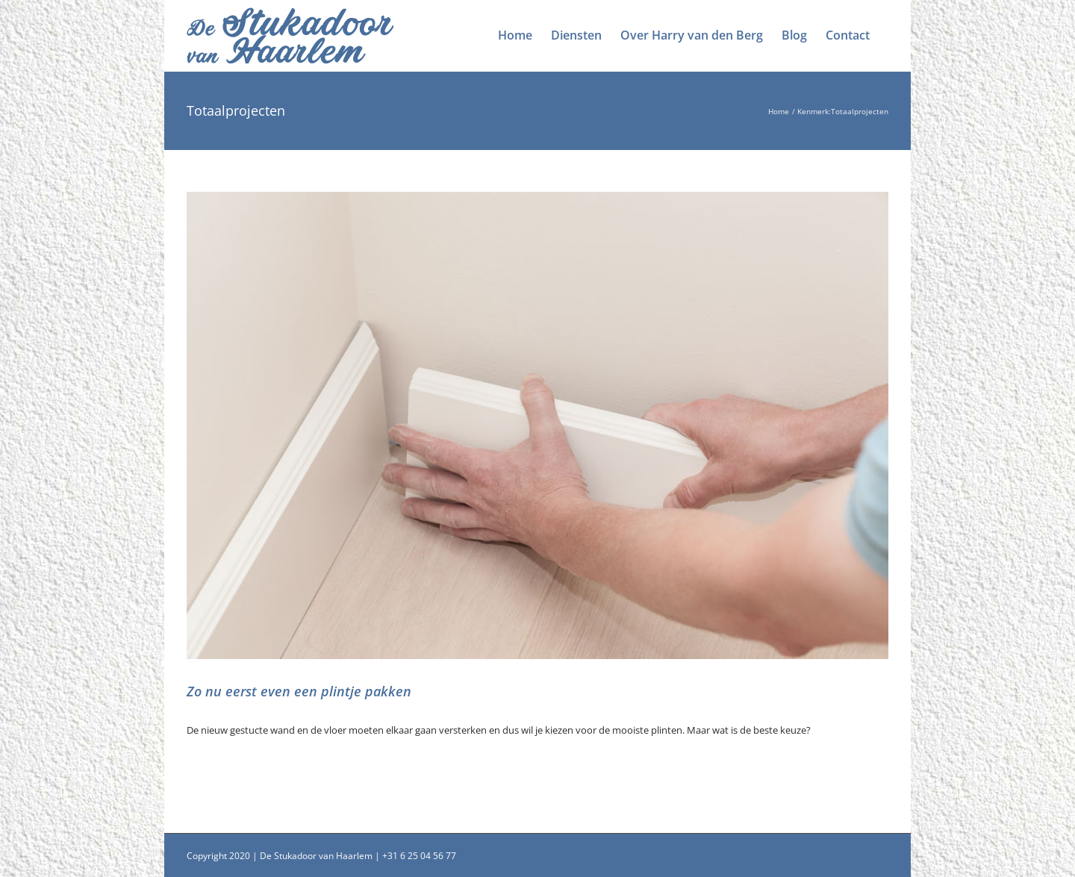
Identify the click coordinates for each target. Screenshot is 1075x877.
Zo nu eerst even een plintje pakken (299, 691)
